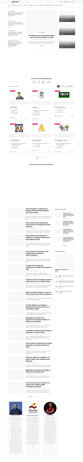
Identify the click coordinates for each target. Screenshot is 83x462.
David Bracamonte (30, 214)
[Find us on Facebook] (60, 1)
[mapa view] (64, 86)
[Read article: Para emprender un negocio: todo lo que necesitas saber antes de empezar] (58, 231)
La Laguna (34, 107)
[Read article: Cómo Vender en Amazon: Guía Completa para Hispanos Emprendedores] (16, 256)
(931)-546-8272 (37, 113)
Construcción (58, 116)
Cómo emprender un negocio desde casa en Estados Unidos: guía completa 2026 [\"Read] (15, 33)
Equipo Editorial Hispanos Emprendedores (39, 39)
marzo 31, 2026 (45, 283)
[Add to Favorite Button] (27, 91)
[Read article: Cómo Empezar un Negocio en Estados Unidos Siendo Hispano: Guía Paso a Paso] (16, 213)
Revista (20, 5)
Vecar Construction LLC (60, 107)
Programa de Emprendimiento (46, 5)
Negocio (43, 81)
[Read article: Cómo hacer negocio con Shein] (64, 261)
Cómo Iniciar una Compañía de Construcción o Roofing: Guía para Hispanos (38, 224)
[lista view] (61, 86)
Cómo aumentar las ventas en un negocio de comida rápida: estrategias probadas (38, 384)
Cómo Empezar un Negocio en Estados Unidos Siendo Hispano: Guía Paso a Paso (37, 210)
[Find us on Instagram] (66, 1)
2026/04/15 (50, 39)
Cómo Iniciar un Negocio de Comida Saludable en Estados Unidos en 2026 (39, 345)
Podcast (36, 5)
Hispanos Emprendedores (33, 415)
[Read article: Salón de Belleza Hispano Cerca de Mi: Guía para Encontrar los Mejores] (16, 296)
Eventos (35, 151)
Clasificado (34, 81)
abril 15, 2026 (65, 218)
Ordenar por (69, 86)
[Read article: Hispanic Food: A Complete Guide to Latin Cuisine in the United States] (16, 284)
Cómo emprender (41, 32)
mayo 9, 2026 (36, 214)
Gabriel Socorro (13, 107)
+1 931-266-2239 (37, 145)
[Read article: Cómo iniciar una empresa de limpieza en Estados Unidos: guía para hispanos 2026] (16, 240)
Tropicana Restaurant (15, 140)
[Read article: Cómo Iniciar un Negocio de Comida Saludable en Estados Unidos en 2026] (16, 347)
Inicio (9, 5)
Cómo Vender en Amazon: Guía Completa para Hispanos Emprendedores (66, 31)
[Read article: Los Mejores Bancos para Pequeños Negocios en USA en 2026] (16, 335)
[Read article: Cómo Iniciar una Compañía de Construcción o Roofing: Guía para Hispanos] (16, 227)
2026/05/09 (10, 17)
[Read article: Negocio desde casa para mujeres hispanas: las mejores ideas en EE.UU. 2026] (58, 223)
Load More (30, 396)
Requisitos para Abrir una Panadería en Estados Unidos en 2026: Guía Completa (37, 319)
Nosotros (25, 5)
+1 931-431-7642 (15, 146)
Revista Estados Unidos (13, 40)
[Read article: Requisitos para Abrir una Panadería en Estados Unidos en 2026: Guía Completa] (16, 322)
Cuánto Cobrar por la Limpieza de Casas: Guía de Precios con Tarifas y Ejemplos (66, 281)
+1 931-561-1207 (59, 110)
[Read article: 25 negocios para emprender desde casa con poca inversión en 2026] (41, 22)
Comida (35, 119)
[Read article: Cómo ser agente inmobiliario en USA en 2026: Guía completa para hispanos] (16, 361)
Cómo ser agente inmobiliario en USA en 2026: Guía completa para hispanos (38, 359)
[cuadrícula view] (58, 86)
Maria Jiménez (50, 415)
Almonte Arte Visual (37, 140)
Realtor (12, 118)
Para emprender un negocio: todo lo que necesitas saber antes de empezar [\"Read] (16, 24)
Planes (30, 5)
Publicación (48, 81)
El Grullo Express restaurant (61, 140)
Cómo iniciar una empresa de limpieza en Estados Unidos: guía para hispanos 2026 (38, 237)
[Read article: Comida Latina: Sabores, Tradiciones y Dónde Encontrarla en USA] (16, 270)
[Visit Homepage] (15, 2)
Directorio (14, 5)
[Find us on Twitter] (62, 1)
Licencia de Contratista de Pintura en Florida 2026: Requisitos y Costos (66, 18)
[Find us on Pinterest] (64, 1)
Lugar (39, 81)
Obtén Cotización (59, 5)
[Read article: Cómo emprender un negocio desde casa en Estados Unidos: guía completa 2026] (58, 239)
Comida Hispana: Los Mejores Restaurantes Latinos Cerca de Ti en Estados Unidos (38, 307)
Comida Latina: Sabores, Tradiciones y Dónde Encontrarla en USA (66, 44)
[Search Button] (48, 2)
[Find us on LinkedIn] (68, 1)
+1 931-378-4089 (59, 146)
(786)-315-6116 (14, 112)
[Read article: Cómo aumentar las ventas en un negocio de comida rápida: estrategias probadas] (16, 387)
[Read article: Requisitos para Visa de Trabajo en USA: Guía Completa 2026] (16, 374)
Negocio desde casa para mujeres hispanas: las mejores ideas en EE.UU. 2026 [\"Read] (16, 14)
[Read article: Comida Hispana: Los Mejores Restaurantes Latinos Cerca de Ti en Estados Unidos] (16, 309)
